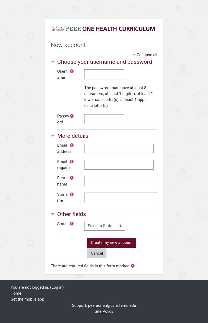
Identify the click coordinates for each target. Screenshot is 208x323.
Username (62, 74)
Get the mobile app (27, 299)
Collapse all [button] (147, 54)
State (61, 223)
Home (16, 293)
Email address (64, 148)
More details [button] (72, 136)
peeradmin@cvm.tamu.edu (112, 305)
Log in (56, 287)
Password (63, 119)
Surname (62, 197)
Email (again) (63, 164)
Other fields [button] (71, 214)
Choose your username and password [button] (104, 62)
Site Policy (104, 311)
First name (62, 181)
